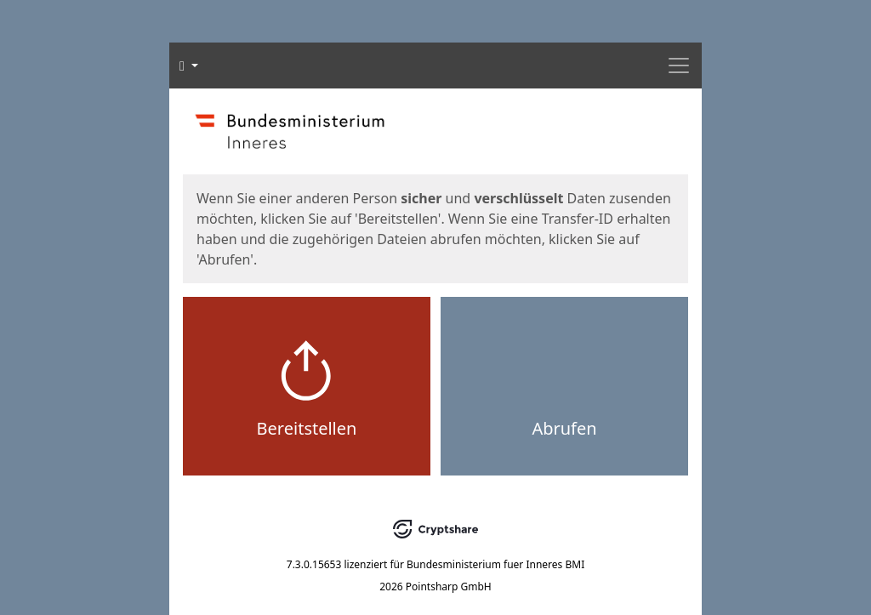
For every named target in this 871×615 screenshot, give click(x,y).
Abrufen (564, 428)
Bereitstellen (307, 428)
